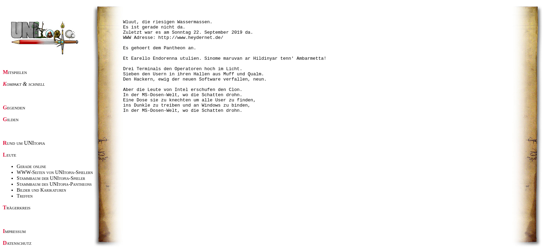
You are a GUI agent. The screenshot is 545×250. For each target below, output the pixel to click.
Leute (9, 155)
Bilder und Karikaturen (41, 190)
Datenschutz (17, 243)
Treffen (25, 196)
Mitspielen (15, 72)
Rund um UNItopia (24, 143)
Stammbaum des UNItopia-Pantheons (54, 184)
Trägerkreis (17, 207)
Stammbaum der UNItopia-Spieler (51, 178)
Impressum (14, 231)
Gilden (10, 119)
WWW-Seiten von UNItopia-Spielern (55, 172)
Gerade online (31, 166)
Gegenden (14, 107)
